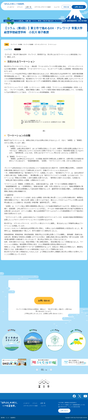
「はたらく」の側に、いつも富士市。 (14, 20)
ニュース (43, 405)
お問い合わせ (44, 301)
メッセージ (26, 403)
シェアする (8, 49)
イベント (34, 403)
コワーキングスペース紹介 (30, 405)
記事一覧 (28, 20)
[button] (66, 7)
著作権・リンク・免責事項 (8, 417)
